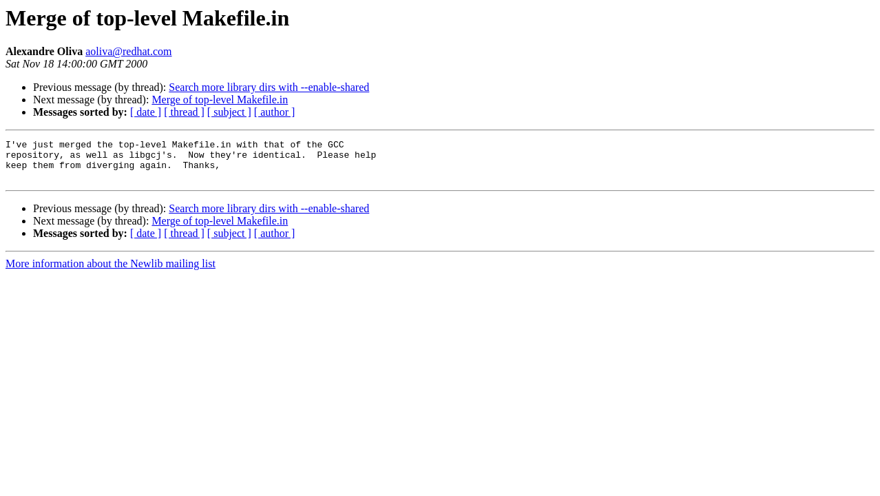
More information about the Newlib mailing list (111, 272)
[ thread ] (184, 112)
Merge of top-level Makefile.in (219, 99)
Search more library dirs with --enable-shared (269, 87)
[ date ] (145, 112)
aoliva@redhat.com (128, 51)
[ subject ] (229, 112)
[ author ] (274, 112)
